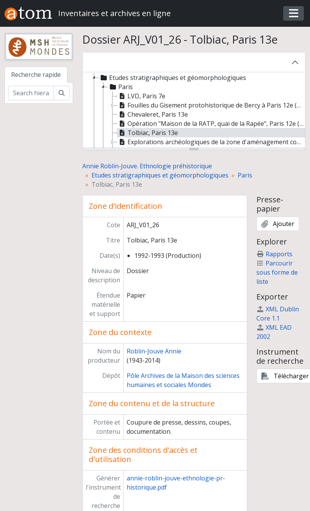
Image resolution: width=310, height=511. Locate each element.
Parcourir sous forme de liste (277, 272)
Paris (245, 175)
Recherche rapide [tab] (36, 74)
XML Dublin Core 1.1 (277, 313)
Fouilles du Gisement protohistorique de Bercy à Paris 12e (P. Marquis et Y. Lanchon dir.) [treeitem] (211, 105)
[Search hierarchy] (31, 93)
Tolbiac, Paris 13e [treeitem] (147, 132)
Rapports (274, 254)
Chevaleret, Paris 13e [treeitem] (152, 114)
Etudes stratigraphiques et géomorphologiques (159, 175)
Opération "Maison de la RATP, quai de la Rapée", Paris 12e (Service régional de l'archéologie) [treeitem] (211, 123)
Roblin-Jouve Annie (154, 351)
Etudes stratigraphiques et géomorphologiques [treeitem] (172, 77)
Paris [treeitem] (120, 86)
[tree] (194, 110)
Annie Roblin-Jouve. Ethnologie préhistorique (147, 166)
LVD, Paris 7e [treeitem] (141, 96)
